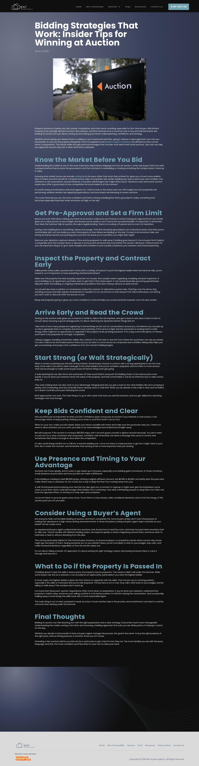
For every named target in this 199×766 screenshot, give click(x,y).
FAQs (127, 7)
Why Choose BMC (95, 7)
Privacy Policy (164, 745)
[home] (22, 7)
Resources (140, 7)
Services (131, 745)
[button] (114, 7)
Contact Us (157, 7)
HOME (79, 7)
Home (102, 745)
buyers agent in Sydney (118, 142)
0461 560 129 (179, 6)
